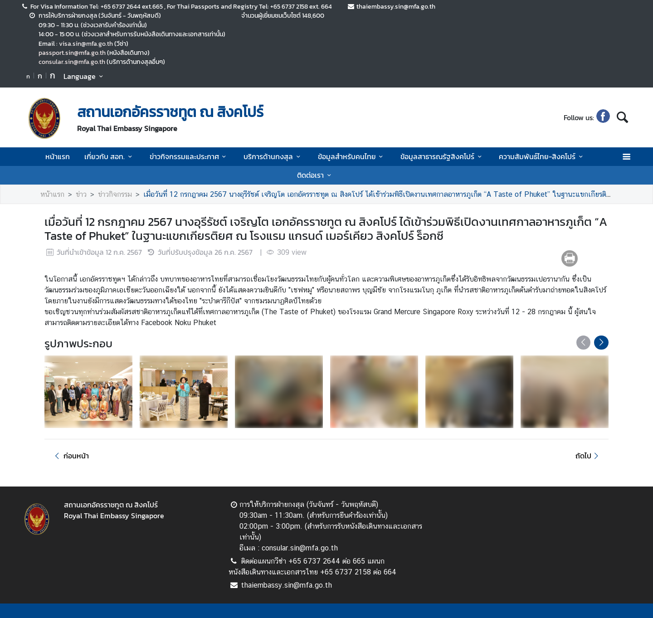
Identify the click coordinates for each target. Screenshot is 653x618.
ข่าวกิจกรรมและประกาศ (189, 156)
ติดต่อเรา (315, 175)
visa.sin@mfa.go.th (86, 43)
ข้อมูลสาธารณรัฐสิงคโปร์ (442, 156)
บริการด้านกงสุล (273, 156)
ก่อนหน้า (70, 455)
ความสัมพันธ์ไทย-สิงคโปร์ (542, 156)
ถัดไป (588, 455)
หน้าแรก (57, 156)
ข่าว (81, 194)
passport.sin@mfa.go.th (72, 52)
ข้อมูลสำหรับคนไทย (352, 156)
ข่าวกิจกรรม (115, 194)
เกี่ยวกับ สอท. (109, 156)
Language (84, 76)
